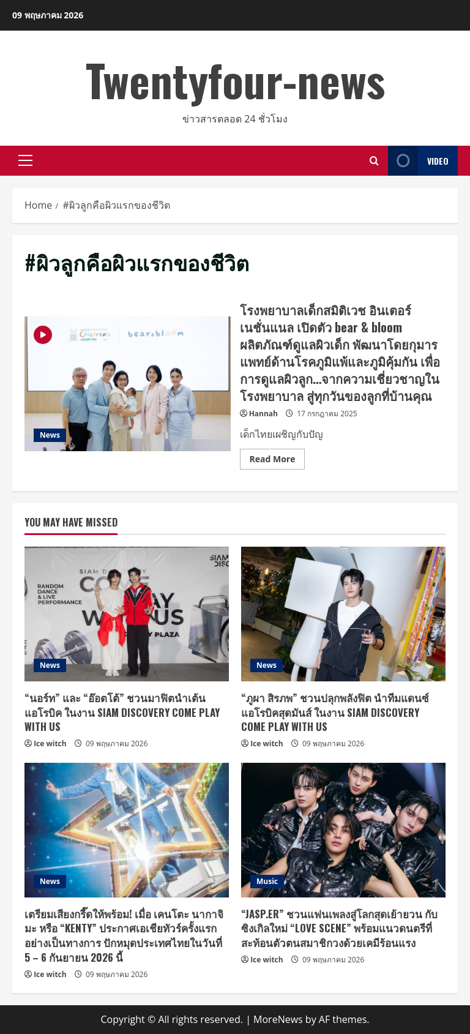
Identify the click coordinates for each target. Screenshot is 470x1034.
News (50, 435)
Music (267, 881)
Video (418, 161)
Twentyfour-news (235, 79)
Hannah (263, 413)
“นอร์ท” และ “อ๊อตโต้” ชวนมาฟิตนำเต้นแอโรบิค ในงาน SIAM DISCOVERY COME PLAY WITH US (122, 712)
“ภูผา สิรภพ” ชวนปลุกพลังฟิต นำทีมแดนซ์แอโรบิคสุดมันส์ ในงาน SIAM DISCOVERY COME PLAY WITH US (335, 712)
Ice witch (50, 743)
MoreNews (278, 1019)
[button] (25, 160)
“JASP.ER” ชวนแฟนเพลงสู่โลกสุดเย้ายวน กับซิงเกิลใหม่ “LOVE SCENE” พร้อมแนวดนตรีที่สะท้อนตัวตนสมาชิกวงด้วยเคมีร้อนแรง (339, 928)
